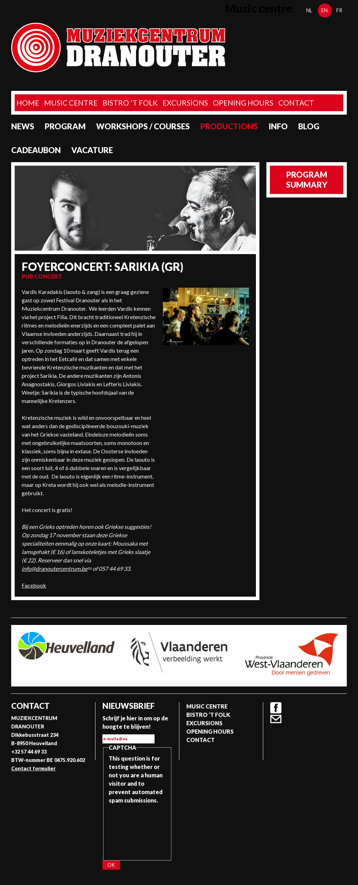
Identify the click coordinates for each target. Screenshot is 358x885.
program (65, 126)
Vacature (92, 150)
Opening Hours (243, 102)
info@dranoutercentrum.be (57, 568)
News (22, 126)
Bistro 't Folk (130, 102)
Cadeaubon (36, 150)
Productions (229, 126)
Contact (296, 102)
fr (339, 10)
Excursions (185, 102)
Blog (309, 126)
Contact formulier (33, 768)
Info (278, 126)
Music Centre (71, 102)
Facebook (34, 585)
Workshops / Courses (143, 126)
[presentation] (137, 830)
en (324, 10)
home (27, 102)
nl (309, 10)
